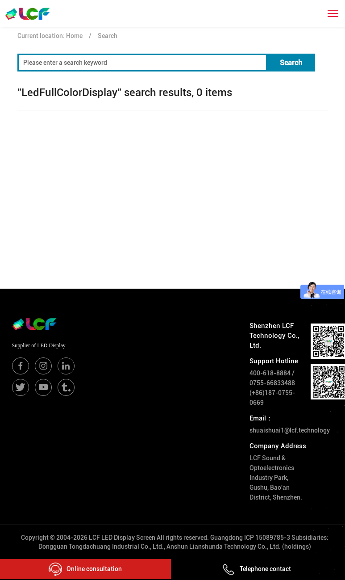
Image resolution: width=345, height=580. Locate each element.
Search (107, 35)
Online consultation (85, 569)
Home (74, 35)
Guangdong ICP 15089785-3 (250, 537)
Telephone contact (256, 568)
